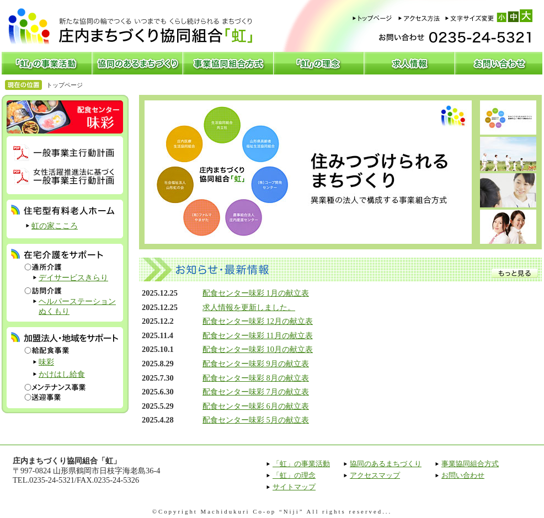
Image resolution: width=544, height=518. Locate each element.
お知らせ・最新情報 (340, 269)
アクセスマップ (375, 475)
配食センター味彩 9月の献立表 (255, 363)
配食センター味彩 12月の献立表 (257, 321)
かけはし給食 (62, 374)
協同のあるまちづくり (386, 464)
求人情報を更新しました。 (248, 307)
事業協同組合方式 (470, 464)
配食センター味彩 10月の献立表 (257, 349)
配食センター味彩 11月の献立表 (257, 335)
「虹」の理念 (294, 475)
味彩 (46, 361)
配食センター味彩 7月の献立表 (255, 391)
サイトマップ (294, 487)
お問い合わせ (462, 475)
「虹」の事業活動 (301, 464)
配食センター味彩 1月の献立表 (255, 293)
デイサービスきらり (73, 277)
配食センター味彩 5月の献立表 (255, 419)
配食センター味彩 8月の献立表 (255, 377)
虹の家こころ (54, 225)
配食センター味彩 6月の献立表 (255, 406)
